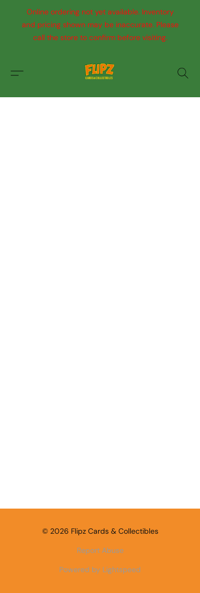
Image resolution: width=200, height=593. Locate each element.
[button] (100, 73)
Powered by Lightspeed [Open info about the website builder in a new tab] (100, 569)
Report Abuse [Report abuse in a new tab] (100, 550)
